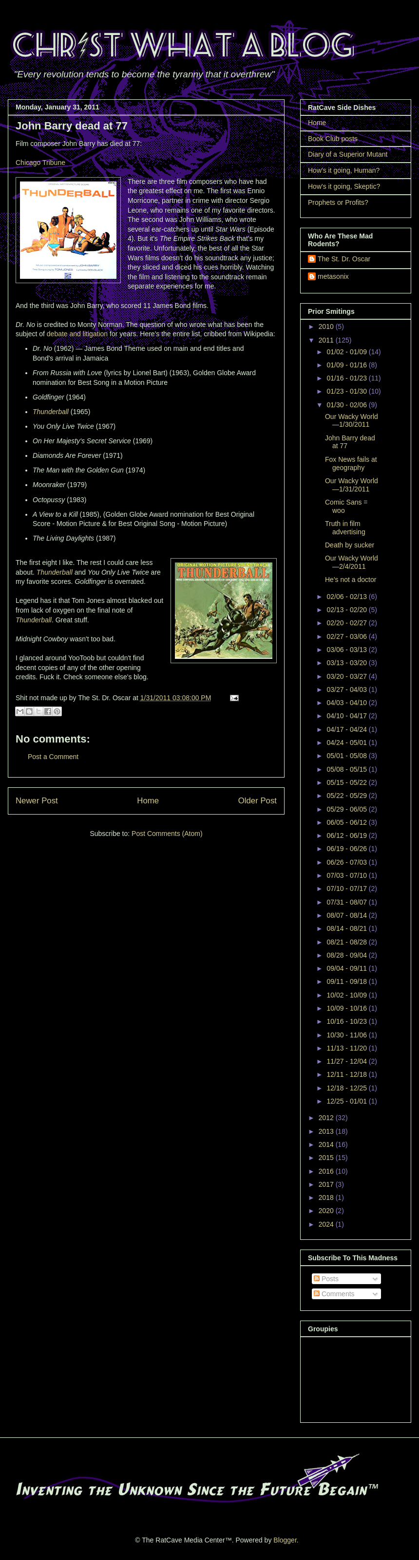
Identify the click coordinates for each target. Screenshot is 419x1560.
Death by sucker (349, 545)
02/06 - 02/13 (347, 596)
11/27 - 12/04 (347, 1061)
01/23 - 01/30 (347, 391)
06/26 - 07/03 (347, 862)
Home (148, 800)
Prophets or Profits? (338, 202)
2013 (327, 1131)
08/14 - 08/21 (347, 928)
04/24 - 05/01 (347, 742)
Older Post (257, 800)
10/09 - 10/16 (347, 1008)
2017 (327, 1184)
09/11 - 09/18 (347, 981)
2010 (327, 326)
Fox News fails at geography (351, 463)
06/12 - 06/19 (347, 835)
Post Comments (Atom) (167, 833)
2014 (327, 1144)
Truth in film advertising (345, 528)
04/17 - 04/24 (347, 729)
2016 (327, 1171)
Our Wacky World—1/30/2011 (351, 421)
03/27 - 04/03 (347, 689)
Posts (326, 1279)
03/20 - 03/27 (347, 676)
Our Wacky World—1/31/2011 (351, 485)
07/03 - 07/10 (347, 875)
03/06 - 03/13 (347, 649)
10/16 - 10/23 (347, 1021)
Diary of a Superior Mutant (347, 154)
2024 (327, 1224)
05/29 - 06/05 (347, 809)
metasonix (333, 276)
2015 (327, 1157)
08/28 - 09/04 (347, 955)
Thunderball (51, 412)
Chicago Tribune (40, 162)
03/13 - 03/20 (347, 663)
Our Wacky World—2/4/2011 (351, 562)
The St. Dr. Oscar (344, 259)
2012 (327, 1118)
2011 (327, 340)
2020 (327, 1211)
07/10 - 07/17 (347, 888)
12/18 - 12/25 (347, 1088)
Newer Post (37, 800)
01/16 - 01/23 (347, 378)
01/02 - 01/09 (347, 352)
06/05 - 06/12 (347, 822)
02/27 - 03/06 (347, 636)
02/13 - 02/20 (347, 610)
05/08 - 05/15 (347, 769)
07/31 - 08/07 (347, 902)
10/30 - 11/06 (347, 1035)
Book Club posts (333, 139)
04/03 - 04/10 (347, 703)
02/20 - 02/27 (347, 623)
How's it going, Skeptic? (344, 186)
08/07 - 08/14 (347, 915)
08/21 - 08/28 (347, 942)
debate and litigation (77, 334)
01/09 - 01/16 (347, 365)
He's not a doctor (350, 579)
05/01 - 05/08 (347, 756)
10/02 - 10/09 (347, 995)
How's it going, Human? (344, 170)
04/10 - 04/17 (347, 716)
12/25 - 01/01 (347, 1101)
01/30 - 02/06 (347, 405)
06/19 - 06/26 (347, 849)
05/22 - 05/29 (347, 795)
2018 (327, 1197)
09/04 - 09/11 (347, 968)
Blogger (284, 1540)
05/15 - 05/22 (347, 782)
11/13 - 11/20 (347, 1048)
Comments (334, 1294)
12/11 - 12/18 (347, 1074)
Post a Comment (53, 757)
